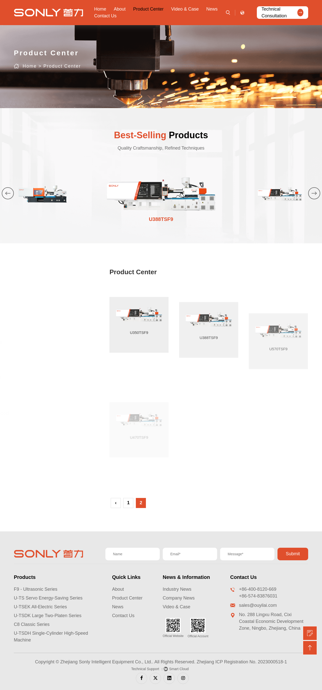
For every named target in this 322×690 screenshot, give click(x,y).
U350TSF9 (139, 380)
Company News (179, 598)
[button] (10, 193)
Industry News (177, 589)
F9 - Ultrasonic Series (35, 589)
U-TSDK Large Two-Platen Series (48, 615)
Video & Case (185, 9)
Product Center (148, 9)
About (120, 9)
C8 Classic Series (32, 624)
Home (100, 9)
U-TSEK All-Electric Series (40, 606)
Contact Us (105, 15)
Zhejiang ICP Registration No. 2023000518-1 (242, 661)
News (212, 9)
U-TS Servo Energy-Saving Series (48, 598)
